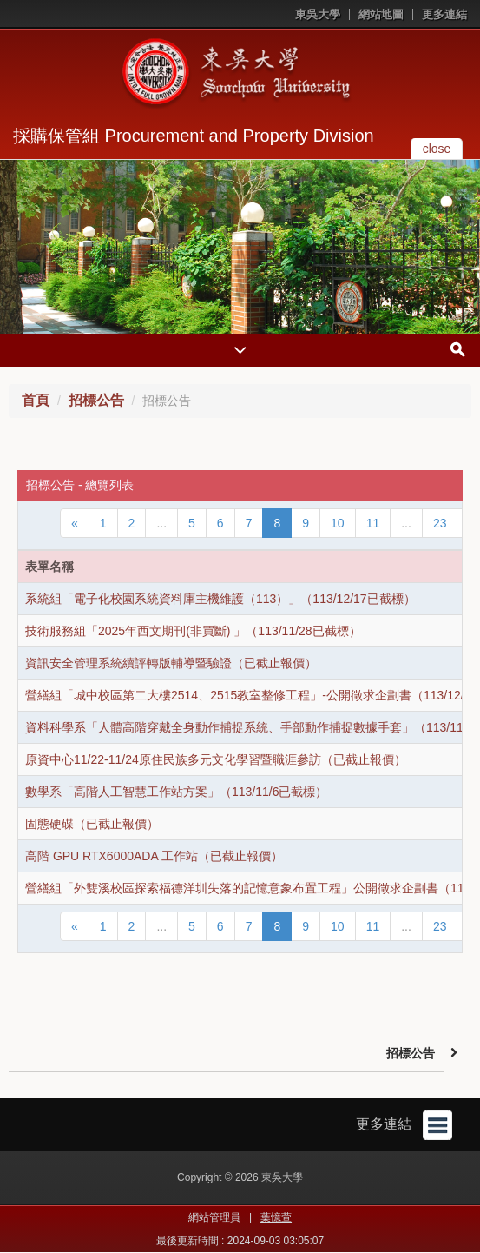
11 (373, 523)
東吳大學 (317, 14)
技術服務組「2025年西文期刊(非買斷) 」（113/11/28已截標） (193, 631)
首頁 (35, 400)
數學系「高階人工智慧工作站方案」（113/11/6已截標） (176, 792)
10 (338, 523)
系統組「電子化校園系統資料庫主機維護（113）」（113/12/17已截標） (220, 599)
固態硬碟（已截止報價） (92, 824)
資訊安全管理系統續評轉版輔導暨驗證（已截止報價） (171, 663)
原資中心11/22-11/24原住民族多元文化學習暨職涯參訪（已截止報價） (215, 759)
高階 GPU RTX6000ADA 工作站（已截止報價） (154, 856)
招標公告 (96, 400)
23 (440, 523)
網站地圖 (381, 14)
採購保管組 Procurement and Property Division (193, 135)
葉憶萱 (276, 1217)
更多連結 (444, 14)
